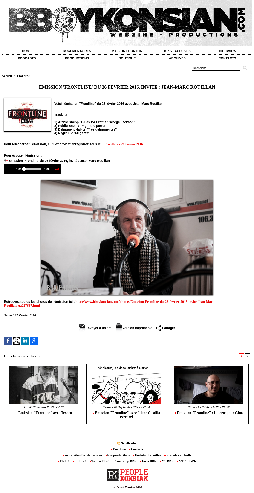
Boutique (127, 58)
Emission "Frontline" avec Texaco (44, 413)
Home (27, 51)
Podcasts (27, 58)
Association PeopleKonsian (83, 455)
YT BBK (167, 461)
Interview (227, 51)
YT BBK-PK (186, 461)
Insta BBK (148, 461)
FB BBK (79, 461)
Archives (177, 58)
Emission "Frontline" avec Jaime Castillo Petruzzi (126, 415)
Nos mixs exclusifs (177, 455)
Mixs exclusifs (177, 51)
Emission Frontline (127, 51)
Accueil (7, 76)
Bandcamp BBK (125, 461)
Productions (77, 58)
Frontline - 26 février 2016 (123, 144)
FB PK (64, 461)
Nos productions (117, 455)
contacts (227, 58)
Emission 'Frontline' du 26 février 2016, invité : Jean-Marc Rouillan (59, 161)
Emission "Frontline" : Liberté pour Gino (209, 413)
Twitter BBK (99, 461)
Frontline (23, 76)
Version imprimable (134, 328)
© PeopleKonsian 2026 (127, 487)
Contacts (136, 449)
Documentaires (77, 51)
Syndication (129, 443)
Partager (165, 328)
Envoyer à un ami (95, 328)
